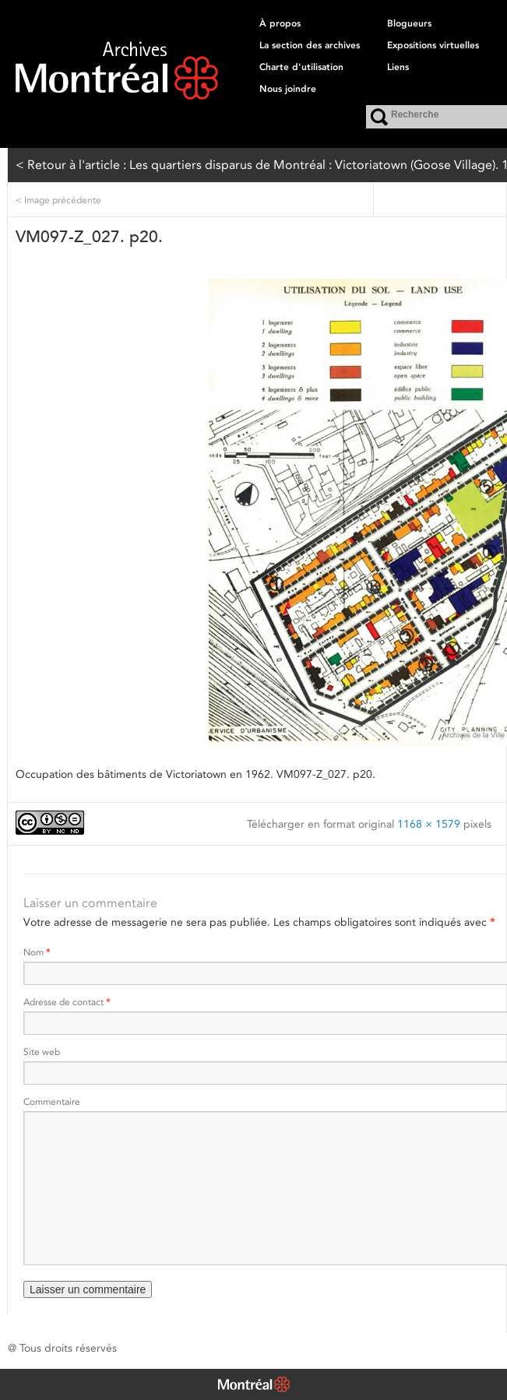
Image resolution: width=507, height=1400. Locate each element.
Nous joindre (287, 88)
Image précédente (58, 200)
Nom (36, 952)
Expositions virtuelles (433, 45)
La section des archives (309, 45)
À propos (280, 23)
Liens (398, 67)
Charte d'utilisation (301, 67)
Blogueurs (409, 23)
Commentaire (51, 1101)
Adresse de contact (66, 1002)
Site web (41, 1051)
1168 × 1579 (428, 824)
